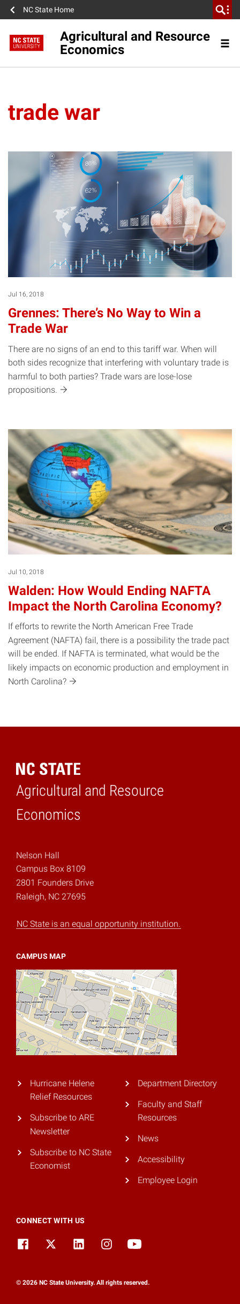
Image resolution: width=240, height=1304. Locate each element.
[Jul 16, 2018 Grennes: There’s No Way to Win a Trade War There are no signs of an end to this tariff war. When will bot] (120, 274)
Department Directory (177, 1083)
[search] (222, 9)
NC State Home (48, 9)
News (148, 1138)
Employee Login (168, 1180)
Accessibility (161, 1159)
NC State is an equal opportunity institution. (99, 924)
